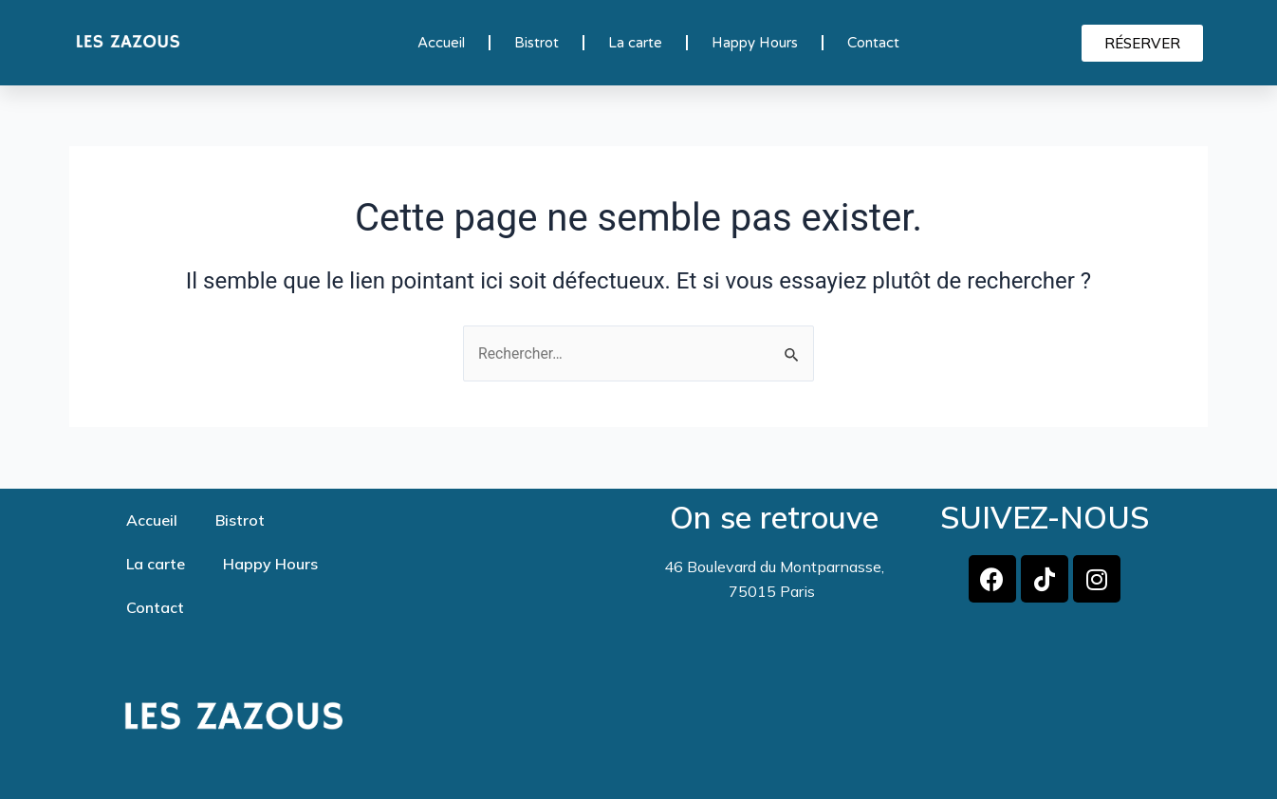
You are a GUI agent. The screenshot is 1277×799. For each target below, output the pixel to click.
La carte (635, 42)
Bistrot (536, 42)
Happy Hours (755, 42)
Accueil (441, 42)
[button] (1142, 43)
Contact (873, 42)
